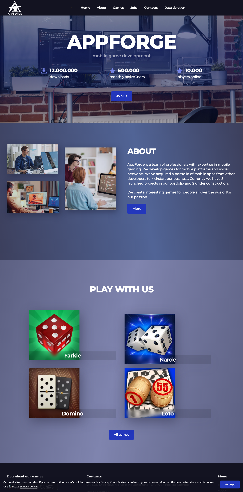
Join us (121, 102)
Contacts (151, 8)
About (101, 8)
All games (121, 382)
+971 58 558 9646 (98, 439)
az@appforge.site (98, 454)
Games (118, 8)
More (136, 215)
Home (85, 8)
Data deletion (174, 8)
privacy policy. (34, 485)
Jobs (133, 8)
